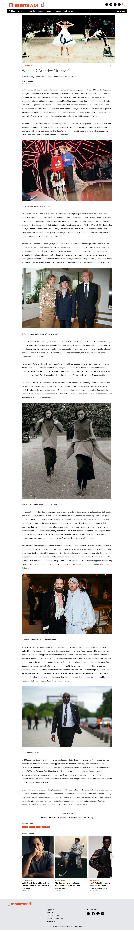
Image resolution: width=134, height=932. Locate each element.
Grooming (21, 11)
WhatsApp (62, 818)
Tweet (52, 818)
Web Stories (68, 11)
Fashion (12, 11)
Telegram (73, 818)
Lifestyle (31, 11)
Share (44, 818)
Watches (41, 11)
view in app (120, 11)
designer (52, 127)
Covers (49, 11)
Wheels (58, 11)
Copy (90, 818)
